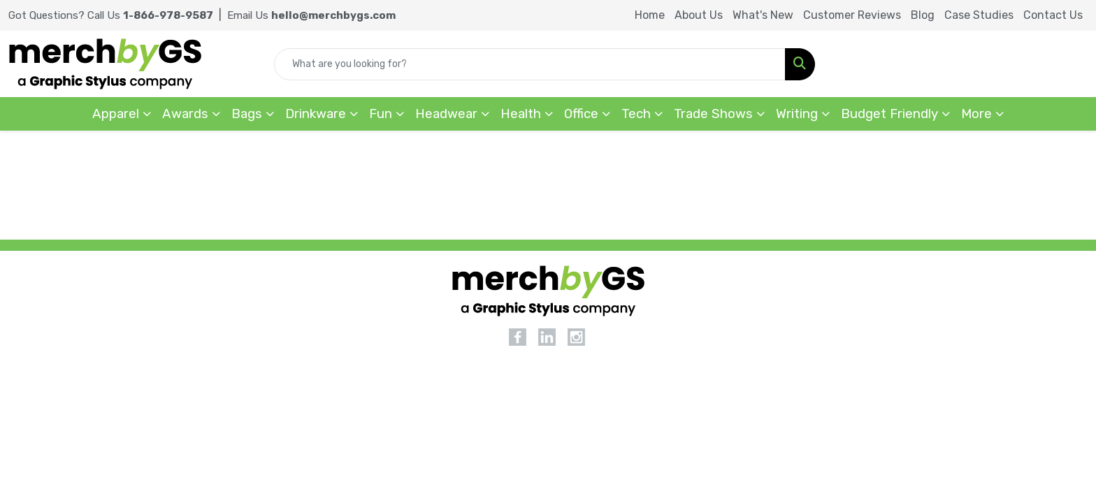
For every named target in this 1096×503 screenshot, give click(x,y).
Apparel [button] (115, 114)
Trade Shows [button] (713, 114)
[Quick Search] (530, 64)
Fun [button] (380, 114)
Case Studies (979, 15)
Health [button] (520, 114)
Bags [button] (246, 114)
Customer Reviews (852, 15)
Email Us (311, 15)
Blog (923, 15)
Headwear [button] (446, 114)
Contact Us (1053, 15)
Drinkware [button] (315, 114)
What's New (763, 15)
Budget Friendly (889, 114)
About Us (699, 15)
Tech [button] (636, 114)
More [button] (976, 114)
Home (650, 15)
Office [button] (581, 114)
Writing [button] (797, 114)
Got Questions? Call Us (110, 15)
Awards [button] (185, 114)
